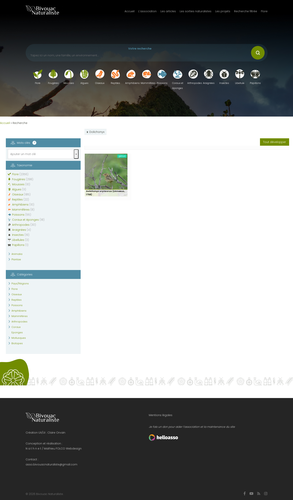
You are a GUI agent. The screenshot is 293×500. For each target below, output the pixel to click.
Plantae (16, 259)
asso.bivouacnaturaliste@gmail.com (51, 464)
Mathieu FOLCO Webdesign (63, 448)
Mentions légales (160, 415)
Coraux (16, 327)
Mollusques (18, 338)
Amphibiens (18, 311)
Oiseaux (16, 294)
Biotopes (17, 343)
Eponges (17, 332)
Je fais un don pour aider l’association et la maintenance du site (192, 427)
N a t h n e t (33, 448)
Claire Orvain (56, 433)
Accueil (5, 123)
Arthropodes (19, 321)
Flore (14, 289)
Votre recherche (140, 49)
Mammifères (19, 316)
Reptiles (16, 300)
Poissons (17, 305)
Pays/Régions (20, 283)
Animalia (16, 254)
